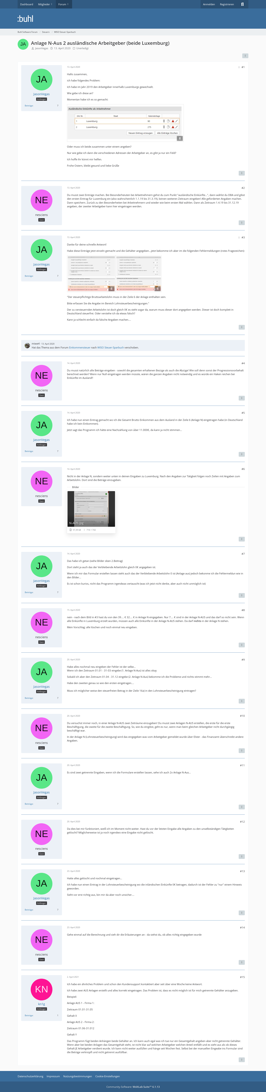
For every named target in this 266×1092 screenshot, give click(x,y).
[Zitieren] (242, 173)
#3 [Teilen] (243, 237)
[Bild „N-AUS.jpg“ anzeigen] (91, 512)
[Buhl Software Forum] (133, 19)
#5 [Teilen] (243, 412)
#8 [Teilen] (243, 610)
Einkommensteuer (79, 347)
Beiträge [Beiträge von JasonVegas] (29, 105)
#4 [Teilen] (243, 363)
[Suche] (242, 4)
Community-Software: (133, 1086)
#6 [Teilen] (243, 469)
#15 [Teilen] (242, 977)
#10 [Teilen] (242, 715)
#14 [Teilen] (242, 927)
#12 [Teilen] (242, 821)
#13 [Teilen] (242, 871)
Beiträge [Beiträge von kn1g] (29, 1015)
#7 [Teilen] (243, 553)
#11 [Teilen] (242, 765)
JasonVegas (41, 48)
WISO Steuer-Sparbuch (110, 347)
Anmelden (209, 4)
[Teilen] (245, 55)
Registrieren (227, 4)
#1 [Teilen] (243, 67)
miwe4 (36, 343)
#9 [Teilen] (243, 659)
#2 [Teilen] (243, 187)
